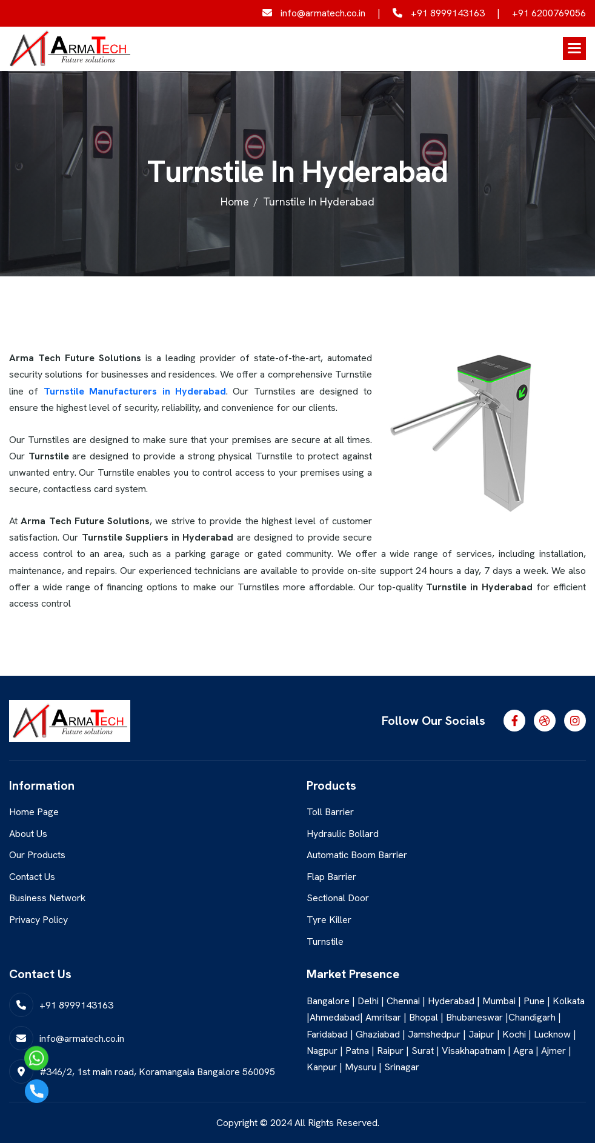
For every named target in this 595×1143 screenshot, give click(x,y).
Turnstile (325, 941)
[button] (574, 48)
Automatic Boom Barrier (357, 854)
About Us (28, 833)
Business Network (47, 897)
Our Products (37, 854)
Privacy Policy (38, 919)
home (235, 201)
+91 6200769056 (549, 13)
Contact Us (32, 876)
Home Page (34, 811)
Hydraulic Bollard (343, 833)
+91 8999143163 (439, 13)
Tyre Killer (329, 919)
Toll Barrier (330, 811)
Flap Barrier (331, 876)
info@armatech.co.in (313, 13)
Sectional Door (338, 897)
